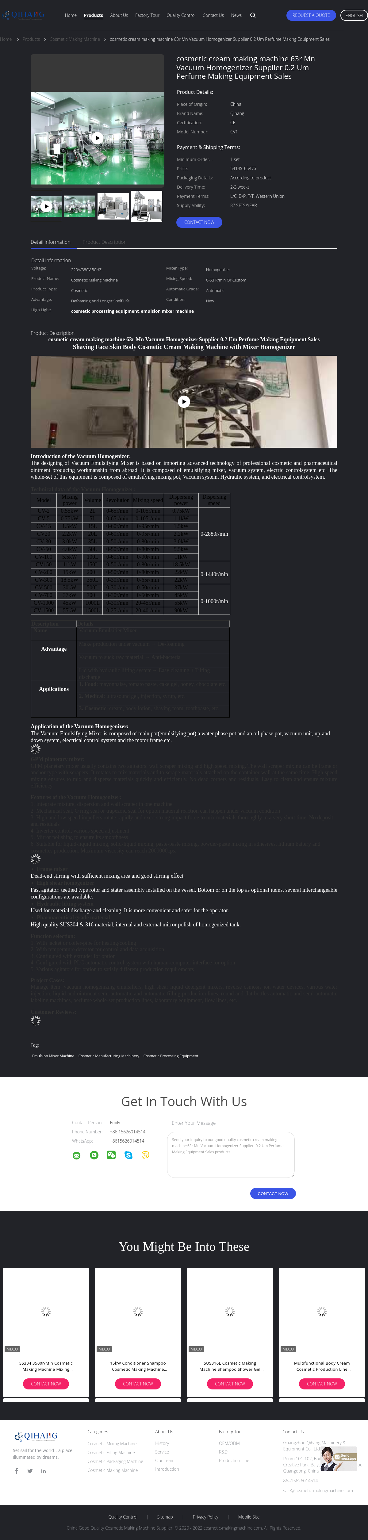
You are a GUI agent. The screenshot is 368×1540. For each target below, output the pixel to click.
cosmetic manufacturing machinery (109, 1056)
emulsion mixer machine (53, 1056)
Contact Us (213, 15)
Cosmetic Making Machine (113, 1470)
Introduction (167, 1469)
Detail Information (51, 242)
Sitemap (165, 1517)
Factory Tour (147, 15)
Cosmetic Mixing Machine (112, 1443)
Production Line (234, 1460)
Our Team (164, 1460)
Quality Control (181, 15)
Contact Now (199, 222)
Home (71, 15)
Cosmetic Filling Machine (111, 1452)
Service (162, 1452)
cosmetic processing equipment (171, 1056)
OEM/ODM (229, 1443)
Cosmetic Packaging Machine (115, 1461)
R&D (223, 1452)
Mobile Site (248, 1517)
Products (93, 15)
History (162, 1443)
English (354, 15)
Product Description (105, 242)
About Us (119, 15)
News (236, 15)
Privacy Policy (205, 1517)
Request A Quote (311, 15)
